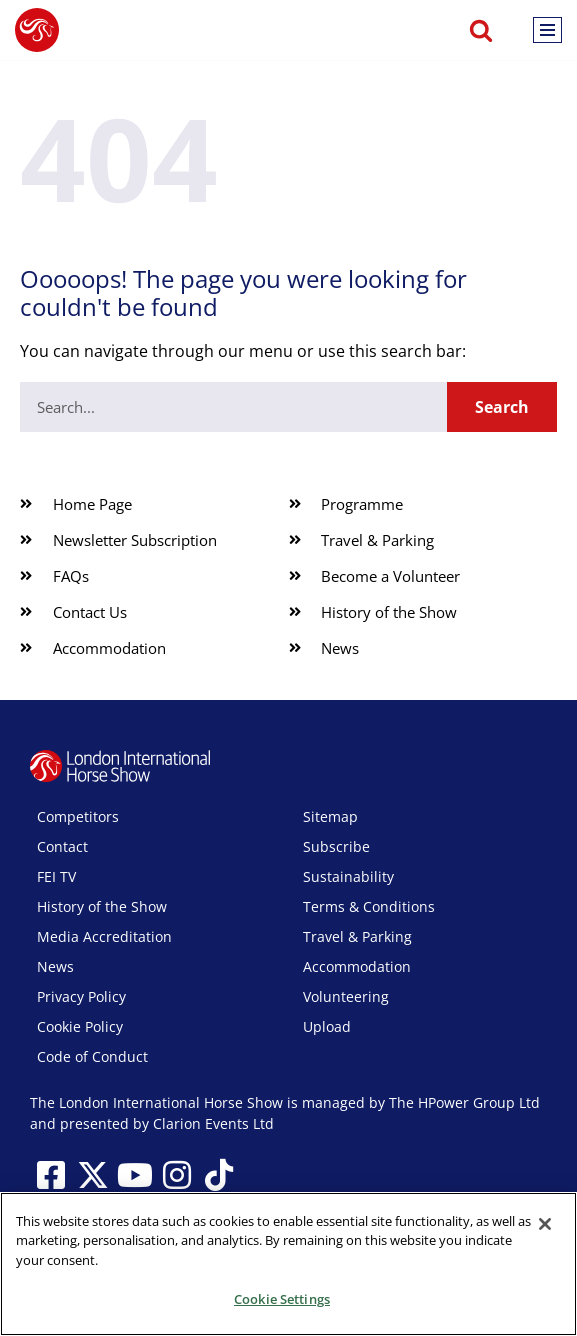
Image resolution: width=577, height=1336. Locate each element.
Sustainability (348, 876)
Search (502, 407)
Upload (327, 1026)
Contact (62, 846)
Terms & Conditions (369, 906)
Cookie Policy (80, 1026)
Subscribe (336, 846)
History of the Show (102, 906)
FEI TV (56, 876)
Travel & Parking (357, 936)
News (55, 966)
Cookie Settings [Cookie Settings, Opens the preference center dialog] (282, 1299)
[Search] (481, 30)
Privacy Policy (81, 996)
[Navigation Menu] (547, 30)
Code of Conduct (92, 1056)
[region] (288, 1264)
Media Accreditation (104, 936)
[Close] (545, 1224)
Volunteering (346, 996)
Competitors (78, 816)
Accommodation (357, 966)
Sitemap (330, 816)
